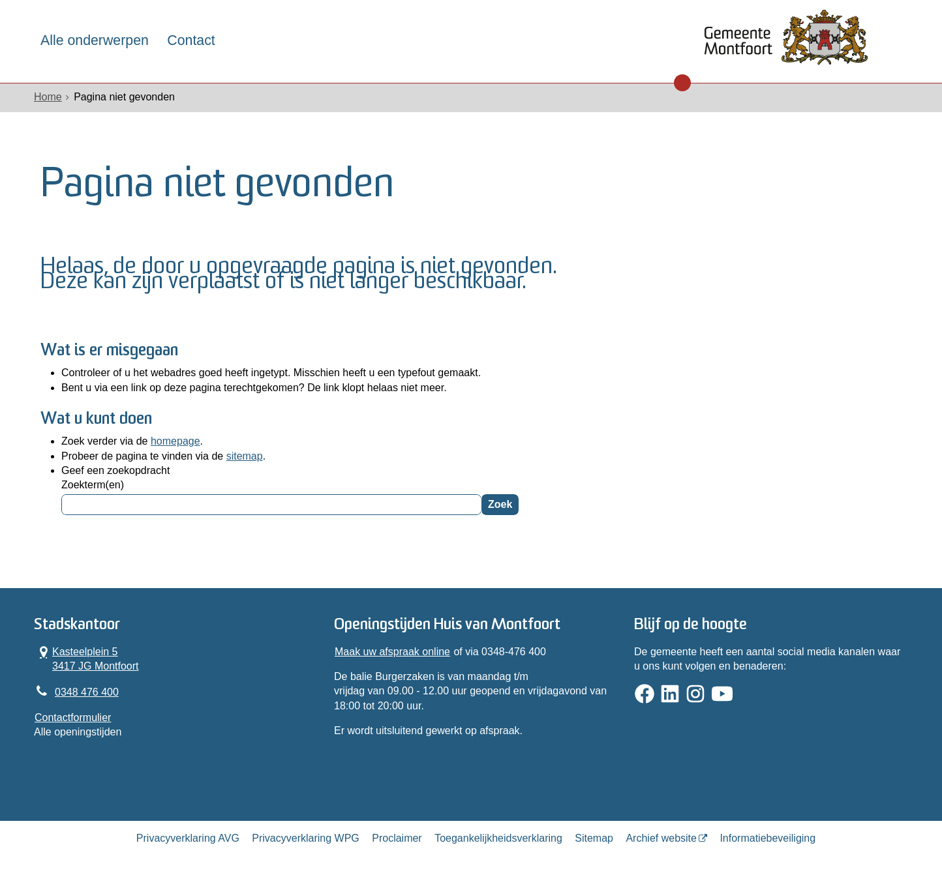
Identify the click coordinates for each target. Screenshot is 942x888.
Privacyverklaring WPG (305, 838)
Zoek (500, 504)
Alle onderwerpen (94, 40)
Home (48, 96)
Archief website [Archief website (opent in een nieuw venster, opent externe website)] (661, 838)
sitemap (244, 456)
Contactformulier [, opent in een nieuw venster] (73, 717)
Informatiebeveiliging (767, 838)
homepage (175, 441)
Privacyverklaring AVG (187, 838)
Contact (191, 40)
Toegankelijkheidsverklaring (498, 838)
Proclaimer (396, 838)
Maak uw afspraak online (392, 651)
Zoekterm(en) (92, 484)
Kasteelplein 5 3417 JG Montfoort (87, 658)
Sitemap (594, 838)
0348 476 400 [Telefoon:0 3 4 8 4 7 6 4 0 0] (87, 692)
